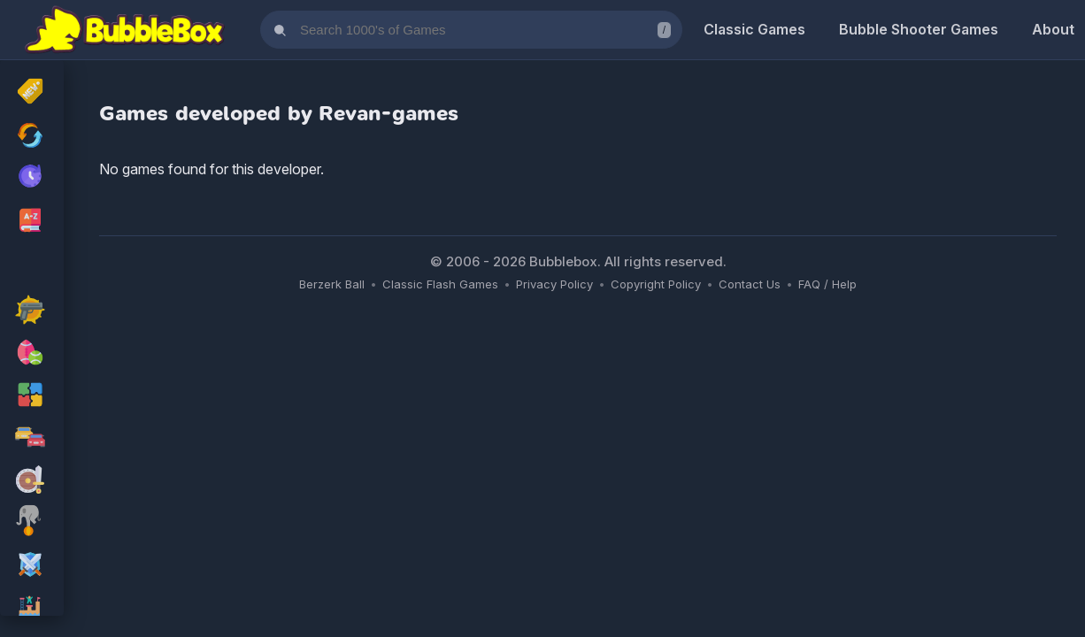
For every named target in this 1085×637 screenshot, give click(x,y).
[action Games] (31, 311)
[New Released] (31, 93)
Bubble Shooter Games (918, 29)
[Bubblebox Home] (125, 30)
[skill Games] (31, 524)
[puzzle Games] (31, 396)
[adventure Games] (31, 481)
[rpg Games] (31, 566)
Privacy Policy (554, 284)
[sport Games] (31, 354)
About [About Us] (1053, 29)
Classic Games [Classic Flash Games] (754, 29)
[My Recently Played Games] (31, 178)
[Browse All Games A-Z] (31, 220)
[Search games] (471, 30)
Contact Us (750, 284)
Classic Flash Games (440, 284)
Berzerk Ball (332, 284)
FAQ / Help (827, 284)
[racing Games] (31, 439)
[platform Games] (31, 609)
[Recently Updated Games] (31, 135)
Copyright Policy (656, 284)
